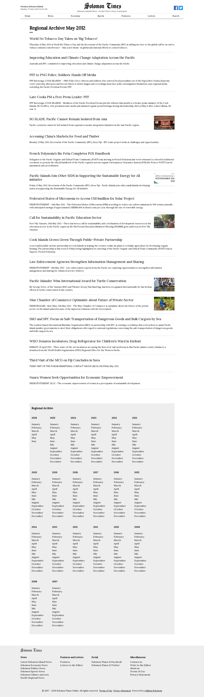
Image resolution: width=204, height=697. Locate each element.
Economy (75, 16)
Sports (101, 16)
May (34, 437)
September (56, 451)
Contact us (136, 661)
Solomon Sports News (33, 671)
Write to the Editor (140, 665)
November (55, 458)
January (36, 424)
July (52, 444)
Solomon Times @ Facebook (107, 661)
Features (126, 16)
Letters (151, 16)
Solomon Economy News (34, 665)
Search (176, 16)
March (35, 431)
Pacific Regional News (32, 677)
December (55, 461)
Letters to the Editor (71, 665)
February (37, 427)
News (50, 16)
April (34, 434)
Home (27, 16)
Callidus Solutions (153, 690)
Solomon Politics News (33, 668)
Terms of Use (137, 671)
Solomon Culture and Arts (35, 674)
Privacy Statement (140, 674)
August (54, 448)
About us (135, 668)
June (34, 441)
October (54, 454)
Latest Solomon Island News (36, 661)
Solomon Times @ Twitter (106, 665)
